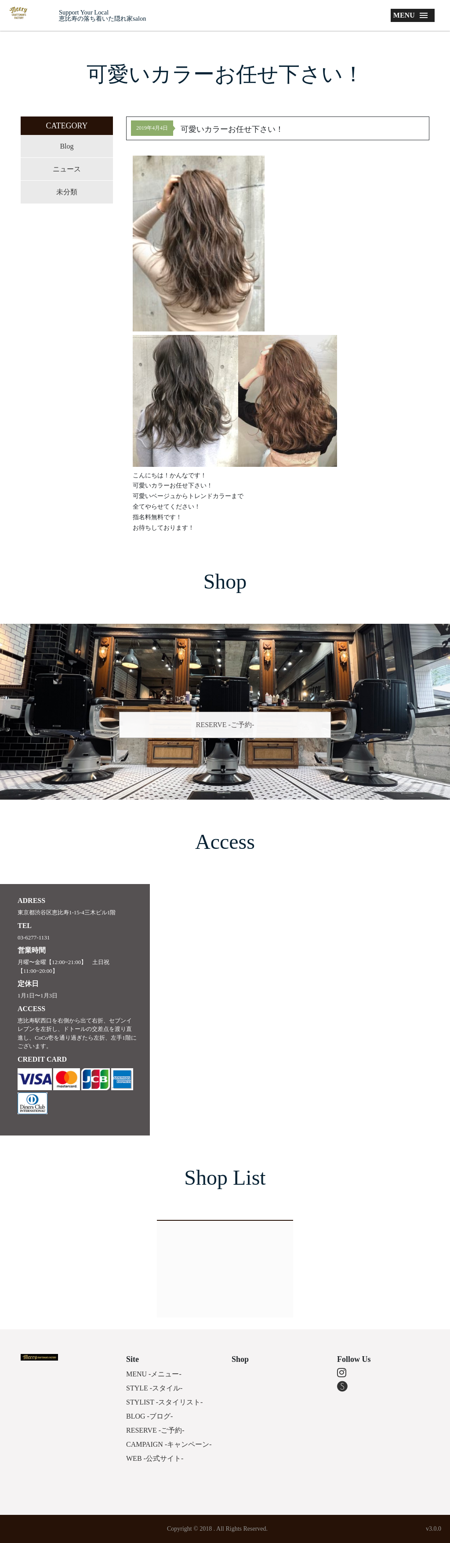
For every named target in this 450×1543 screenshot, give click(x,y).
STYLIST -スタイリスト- (164, 1402)
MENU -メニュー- (153, 1374)
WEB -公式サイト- (154, 1458)
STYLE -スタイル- (154, 1388)
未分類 (66, 192)
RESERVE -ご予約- (225, 724)
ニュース (67, 169)
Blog (66, 146)
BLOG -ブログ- (149, 1416)
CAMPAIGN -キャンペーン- (169, 1444)
